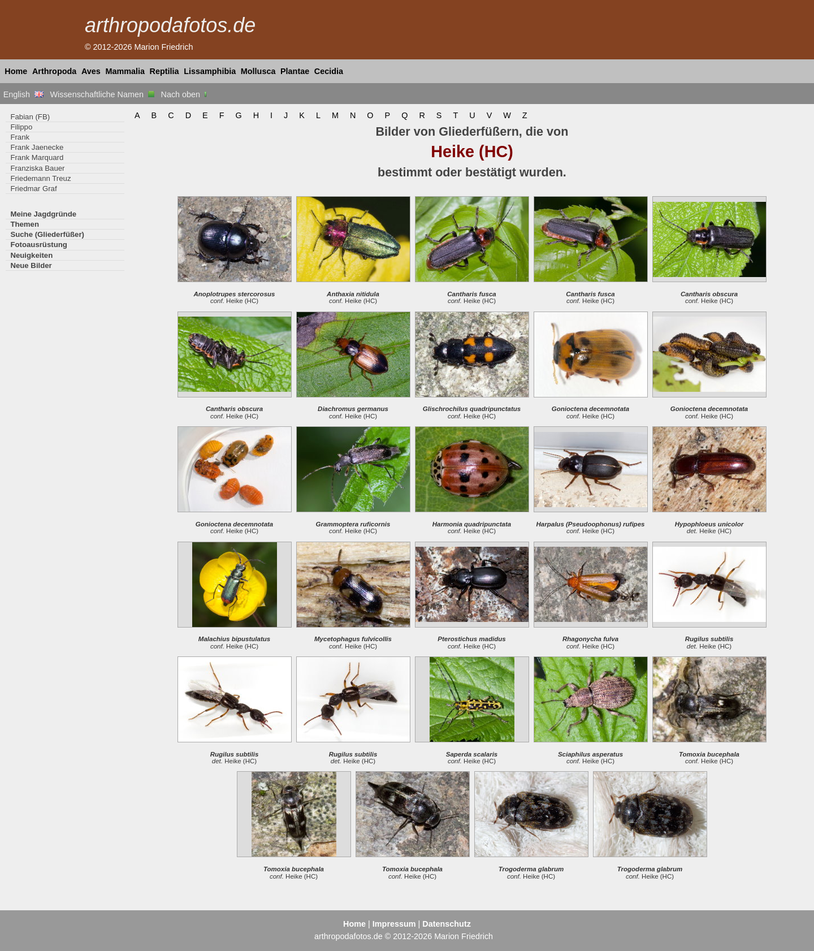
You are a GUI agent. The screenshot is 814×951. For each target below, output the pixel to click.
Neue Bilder (30, 265)
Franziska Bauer (37, 168)
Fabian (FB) (30, 117)
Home (16, 71)
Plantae (294, 71)
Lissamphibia (210, 71)
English (23, 94)
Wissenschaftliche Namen (102, 94)
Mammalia (125, 71)
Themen (24, 224)
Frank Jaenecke (36, 147)
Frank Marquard (36, 157)
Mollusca (258, 71)
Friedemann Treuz (40, 178)
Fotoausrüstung (38, 244)
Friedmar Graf (33, 188)
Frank (19, 137)
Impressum (394, 923)
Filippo (21, 127)
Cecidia (328, 71)
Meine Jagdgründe (43, 214)
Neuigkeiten (31, 255)
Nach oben (185, 94)
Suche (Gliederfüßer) (47, 234)
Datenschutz (446, 923)
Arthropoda (54, 71)
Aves (91, 71)
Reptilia (164, 71)
